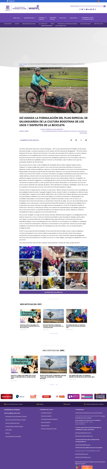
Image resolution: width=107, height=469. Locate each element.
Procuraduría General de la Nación (49, 419)
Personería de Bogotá (46, 416)
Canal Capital (8, 429)
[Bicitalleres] (30, 252)
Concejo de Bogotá (45, 422)
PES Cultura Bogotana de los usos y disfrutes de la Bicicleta (59, 131)
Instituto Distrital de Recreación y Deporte (15, 419)
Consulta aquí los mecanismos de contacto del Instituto (88, 412)
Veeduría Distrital (45, 425)
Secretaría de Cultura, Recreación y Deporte (16, 416)
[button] (71, 140)
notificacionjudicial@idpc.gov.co (83, 457)
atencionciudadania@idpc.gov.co (83, 432)
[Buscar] (104, 6)
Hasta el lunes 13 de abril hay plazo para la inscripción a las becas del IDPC (30, 326)
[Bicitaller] (30, 283)
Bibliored (7, 433)
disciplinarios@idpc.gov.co (81, 454)
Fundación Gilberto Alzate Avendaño (14, 426)
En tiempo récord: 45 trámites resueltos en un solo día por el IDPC (76, 326)
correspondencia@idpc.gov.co (82, 444)
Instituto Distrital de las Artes (12, 423)
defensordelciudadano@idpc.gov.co (84, 436)
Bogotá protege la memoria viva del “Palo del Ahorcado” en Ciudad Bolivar (53, 326)
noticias (25, 64)
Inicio (20, 64)
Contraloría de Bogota (46, 412)
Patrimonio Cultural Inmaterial (54, 129)
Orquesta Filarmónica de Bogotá (13, 436)
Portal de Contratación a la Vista (48, 428)
